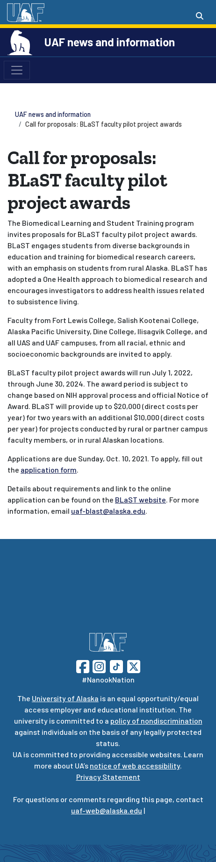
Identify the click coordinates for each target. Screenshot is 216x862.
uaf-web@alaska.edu (106, 810)
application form (49, 469)
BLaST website (140, 499)
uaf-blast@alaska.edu (108, 510)
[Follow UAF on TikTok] (116, 665)
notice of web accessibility (135, 765)
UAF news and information (109, 42)
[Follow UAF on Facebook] (82, 665)
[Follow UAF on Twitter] (133, 665)
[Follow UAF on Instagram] (98, 665)
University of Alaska (65, 698)
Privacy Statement (108, 776)
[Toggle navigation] (17, 70)
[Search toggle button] (199, 15)
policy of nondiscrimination (156, 720)
